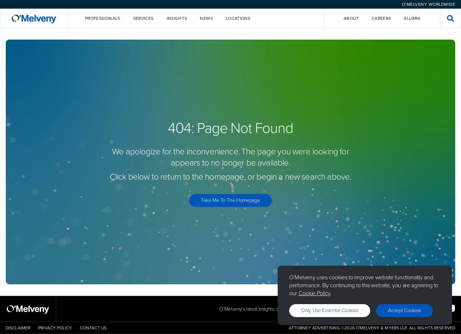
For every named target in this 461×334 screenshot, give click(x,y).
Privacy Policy (55, 328)
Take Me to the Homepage (230, 200)
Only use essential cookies (329, 310)
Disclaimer (18, 328)
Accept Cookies (404, 310)
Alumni (412, 18)
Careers (381, 18)
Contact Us (93, 328)
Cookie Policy (314, 293)
